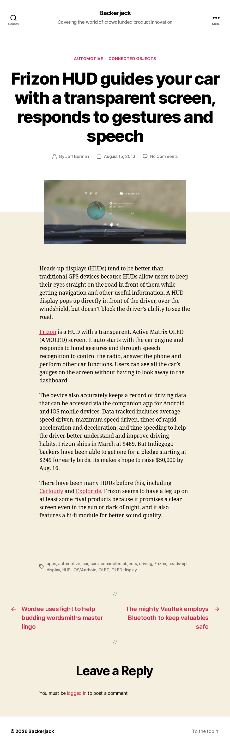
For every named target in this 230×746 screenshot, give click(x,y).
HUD (66, 569)
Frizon (47, 332)
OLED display (124, 569)
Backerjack (115, 13)
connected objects (119, 563)
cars (94, 563)
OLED (104, 569)
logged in (77, 693)
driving (145, 563)
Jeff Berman (77, 156)
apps (51, 563)
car (85, 563)
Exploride (88, 491)
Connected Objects (132, 58)
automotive (69, 563)
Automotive (88, 58)
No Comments (164, 156)
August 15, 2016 (119, 156)
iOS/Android (84, 569)
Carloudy (51, 491)
